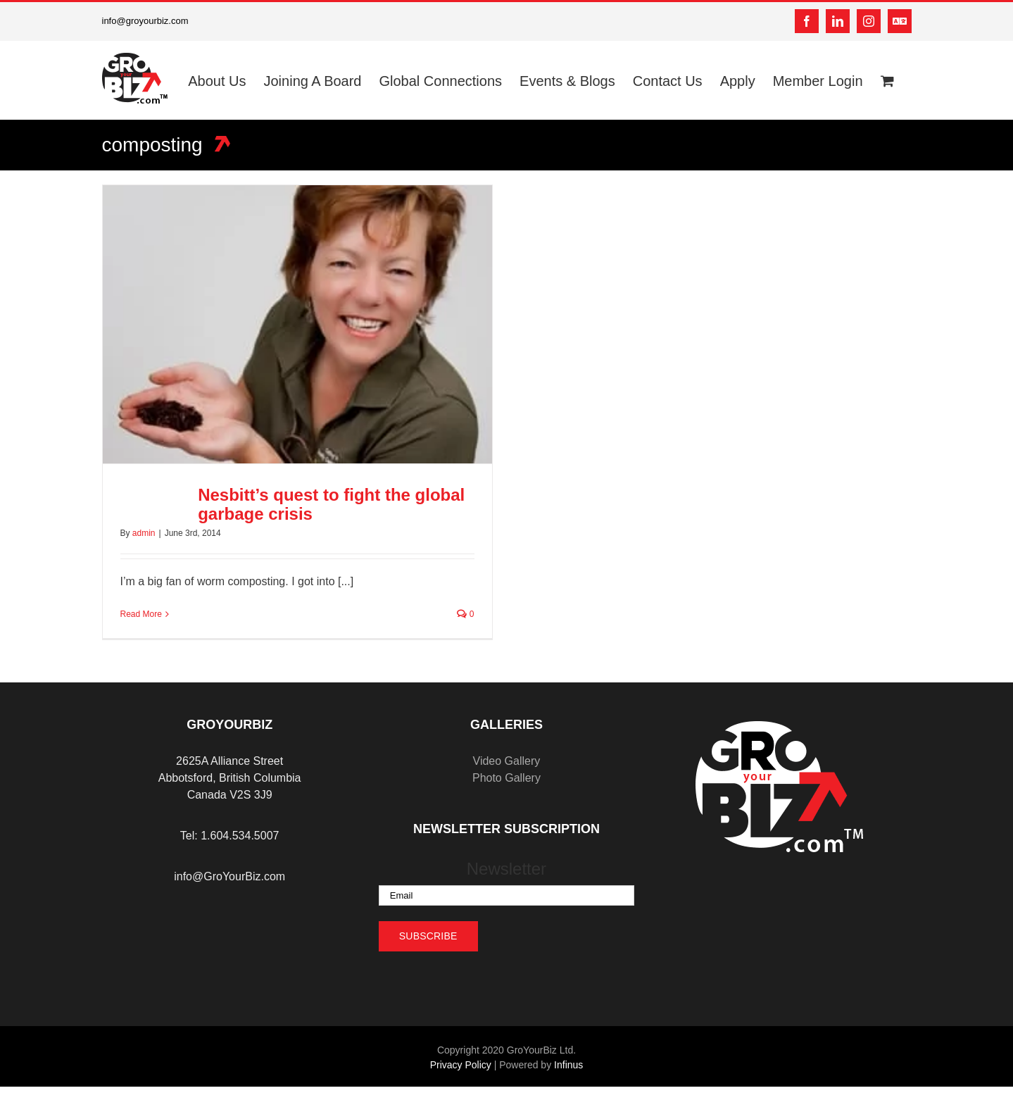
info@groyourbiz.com (145, 20)
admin (144, 533)
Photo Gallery (506, 778)
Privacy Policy (460, 1064)
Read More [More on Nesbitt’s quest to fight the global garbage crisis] (141, 614)
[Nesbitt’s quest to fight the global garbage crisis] (297, 324)
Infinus (568, 1064)
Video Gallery (507, 761)
